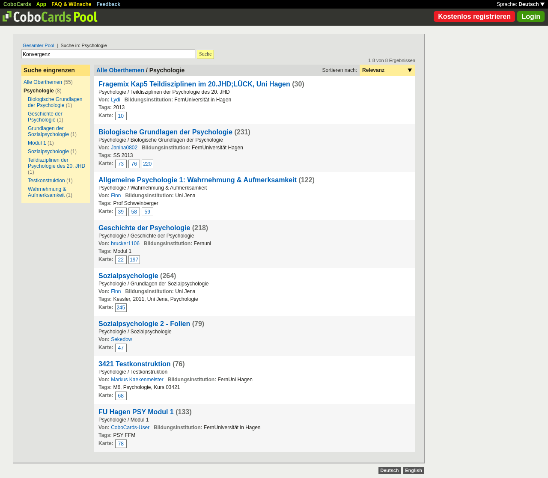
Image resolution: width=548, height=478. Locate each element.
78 (121, 444)
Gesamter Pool (38, 45)
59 (147, 212)
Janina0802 (124, 148)
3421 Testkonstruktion (134, 364)
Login (530, 16)
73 (121, 164)
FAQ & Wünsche (71, 4)
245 (120, 308)
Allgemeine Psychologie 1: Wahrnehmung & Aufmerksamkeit (197, 180)
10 (121, 116)
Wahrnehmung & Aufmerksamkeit (47, 192)
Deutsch (531, 4)
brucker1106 (125, 243)
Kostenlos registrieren (474, 16)
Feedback (108, 4)
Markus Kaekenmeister (137, 380)
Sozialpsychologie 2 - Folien (144, 323)
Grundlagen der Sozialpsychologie (48, 131)
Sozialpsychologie (48, 151)
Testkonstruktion (46, 181)
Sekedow (121, 339)
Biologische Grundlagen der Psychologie (55, 102)
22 (121, 260)
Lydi (115, 100)
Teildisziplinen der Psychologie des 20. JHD (56, 163)
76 (134, 164)
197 (134, 260)
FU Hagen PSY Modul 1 (137, 412)
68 (121, 396)
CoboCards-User (130, 427)
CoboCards (17, 4)
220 (147, 164)
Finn (116, 196)
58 (134, 212)
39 (121, 212)
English (413, 470)
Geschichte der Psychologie (45, 117)
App (41, 4)
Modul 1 (37, 143)
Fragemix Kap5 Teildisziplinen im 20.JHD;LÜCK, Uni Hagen (194, 84)
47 (121, 348)
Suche (205, 54)
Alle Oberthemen (43, 82)
